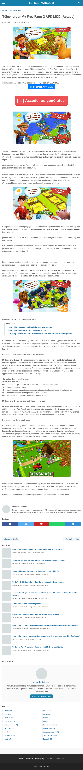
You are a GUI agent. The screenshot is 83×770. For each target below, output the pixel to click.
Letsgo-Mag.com (41, 3)
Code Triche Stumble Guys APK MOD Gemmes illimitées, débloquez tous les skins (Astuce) (45, 625)
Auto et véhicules (11, 725)
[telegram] (73, 524)
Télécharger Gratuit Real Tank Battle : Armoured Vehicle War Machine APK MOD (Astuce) (40, 334)
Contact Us (50, 759)
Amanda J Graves (41, 682)
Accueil (21, 759)
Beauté (7, 739)
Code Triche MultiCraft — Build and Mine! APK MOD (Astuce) (30, 327)
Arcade (8, 718)
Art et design (9, 721)
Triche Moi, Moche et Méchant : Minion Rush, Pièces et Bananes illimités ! (38, 560)
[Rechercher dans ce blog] (79, 3)
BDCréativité (9, 735)
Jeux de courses (51, 732)
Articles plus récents (11, 539)
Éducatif (47, 739)
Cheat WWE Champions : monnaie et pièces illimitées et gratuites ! (36, 614)
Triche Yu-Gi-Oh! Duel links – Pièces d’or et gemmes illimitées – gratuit (38, 582)
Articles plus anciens (72, 539)
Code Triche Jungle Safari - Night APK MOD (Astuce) (27, 330)
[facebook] (10, 524)
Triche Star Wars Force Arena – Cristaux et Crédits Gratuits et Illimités (37, 647)
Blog (47, 711)
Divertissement (50, 725)
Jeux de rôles (50, 735)
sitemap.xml (60, 759)
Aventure (9, 728)
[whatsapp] (57, 524)
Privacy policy (39, 759)
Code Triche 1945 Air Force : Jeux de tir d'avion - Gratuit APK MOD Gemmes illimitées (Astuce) (46, 636)
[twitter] (26, 524)
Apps (7, 714)
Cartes (47, 714)
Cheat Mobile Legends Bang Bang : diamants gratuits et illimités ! (36, 571)
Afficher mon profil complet (41, 696)
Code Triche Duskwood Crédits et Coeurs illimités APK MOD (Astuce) (37, 549)
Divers (46, 721)
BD (6, 732)
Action (8, 711)
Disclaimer (29, 759)
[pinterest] (41, 524)
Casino (47, 718)
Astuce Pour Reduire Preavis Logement (26, 604)
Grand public (49, 728)
